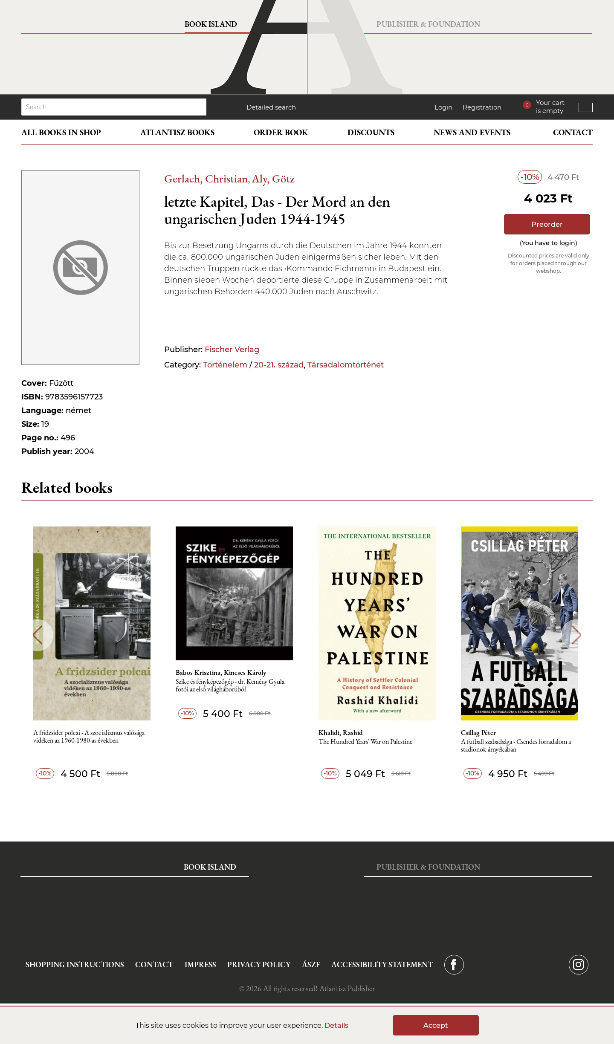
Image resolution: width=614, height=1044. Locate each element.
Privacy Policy (258, 964)
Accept (435, 1025)
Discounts (371, 132)
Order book (281, 132)
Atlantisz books (177, 132)
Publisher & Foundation (428, 24)
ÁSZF (311, 964)
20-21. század (279, 365)
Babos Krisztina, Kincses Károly (222, 673)
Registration (482, 107)
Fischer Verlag (232, 349)
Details (336, 1025)
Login (443, 107)
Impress (200, 964)
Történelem (225, 365)
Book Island (211, 24)
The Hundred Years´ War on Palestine (367, 742)
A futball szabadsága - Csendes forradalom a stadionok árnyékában (518, 746)
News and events (472, 132)
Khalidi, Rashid (342, 733)
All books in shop (61, 132)
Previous (37, 635)
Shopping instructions (75, 964)
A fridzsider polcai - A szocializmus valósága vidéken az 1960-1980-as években (89, 737)
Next (577, 635)
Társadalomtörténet (345, 365)
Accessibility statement (382, 964)
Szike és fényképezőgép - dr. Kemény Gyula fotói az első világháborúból (231, 686)
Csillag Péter (480, 733)
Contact (573, 132)
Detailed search (271, 107)
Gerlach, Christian (206, 178)
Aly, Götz (273, 178)
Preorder (547, 224)
